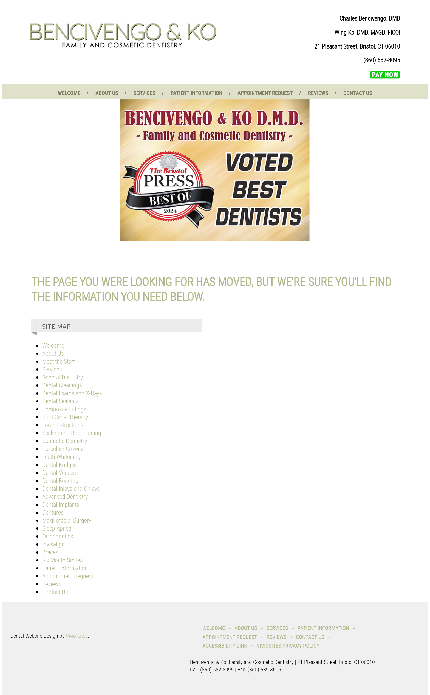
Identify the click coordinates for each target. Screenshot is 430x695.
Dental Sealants (60, 401)
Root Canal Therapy (65, 417)
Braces (50, 552)
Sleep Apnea (56, 528)
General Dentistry (62, 377)
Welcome (69, 93)
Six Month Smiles (62, 560)
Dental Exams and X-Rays (72, 393)
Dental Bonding (60, 480)
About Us (106, 93)
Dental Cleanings (62, 385)
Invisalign (53, 544)
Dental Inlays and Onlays (71, 488)
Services (144, 93)
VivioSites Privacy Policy (288, 645)
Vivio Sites (77, 635)
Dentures (53, 512)
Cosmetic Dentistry (64, 441)
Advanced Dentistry (65, 496)
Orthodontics (57, 536)
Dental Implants (60, 504)
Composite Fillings (64, 409)
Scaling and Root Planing (71, 433)
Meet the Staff (58, 361)
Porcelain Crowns (63, 449)
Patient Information (196, 93)
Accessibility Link (224, 645)
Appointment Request (265, 93)
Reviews (318, 93)
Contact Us (357, 93)
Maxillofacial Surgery (66, 520)
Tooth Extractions (62, 425)
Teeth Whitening (61, 457)
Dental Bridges (59, 465)
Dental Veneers (60, 472)
